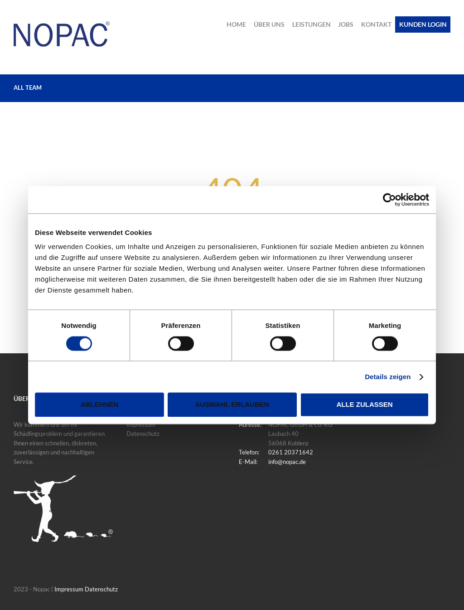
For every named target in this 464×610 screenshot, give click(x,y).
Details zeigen (388, 377)
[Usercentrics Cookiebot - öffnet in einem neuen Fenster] (389, 199)
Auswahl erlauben (232, 405)
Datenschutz (143, 434)
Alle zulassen (364, 405)
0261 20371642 (290, 452)
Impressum (140, 424)
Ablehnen (99, 405)
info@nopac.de (287, 461)
